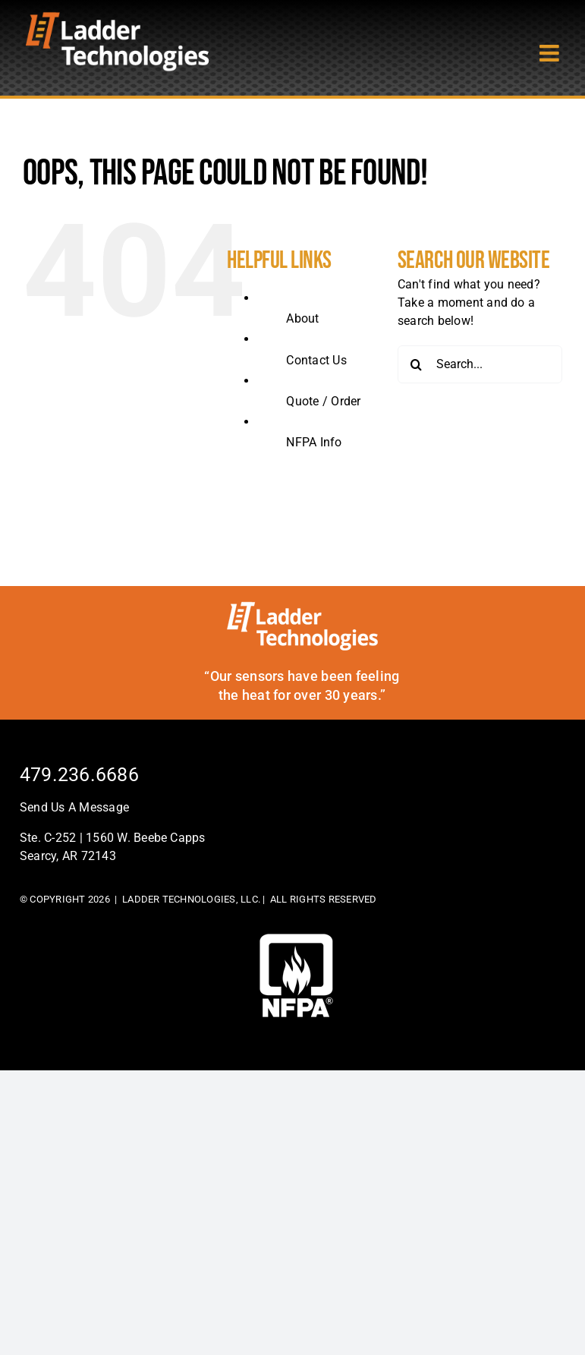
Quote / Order (323, 401)
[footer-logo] (296, 939)
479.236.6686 (79, 775)
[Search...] (480, 364)
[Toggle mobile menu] (550, 53)
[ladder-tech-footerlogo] (302, 607)
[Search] (417, 364)
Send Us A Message (74, 807)
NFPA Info (313, 442)
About (302, 318)
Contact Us (316, 360)
